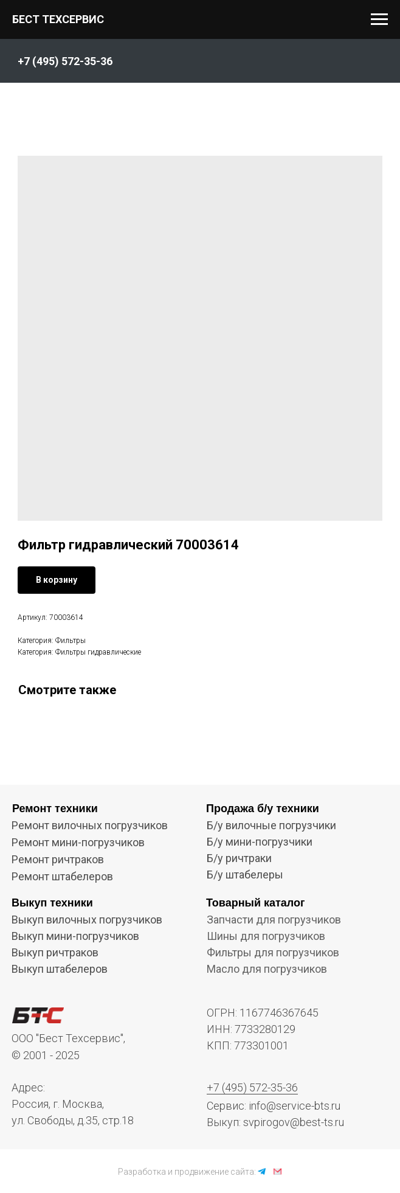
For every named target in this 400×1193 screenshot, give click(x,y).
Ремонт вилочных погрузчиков (90, 825)
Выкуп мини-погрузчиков (75, 936)
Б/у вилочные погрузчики (271, 825)
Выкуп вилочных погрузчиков (87, 919)
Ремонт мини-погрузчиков (78, 842)
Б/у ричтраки (239, 858)
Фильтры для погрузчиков (273, 952)
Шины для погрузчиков (266, 936)
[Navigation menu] (379, 19)
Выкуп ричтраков (55, 952)
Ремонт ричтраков (58, 859)
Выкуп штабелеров (60, 968)
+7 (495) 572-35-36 (252, 1087)
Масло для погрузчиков (267, 968)
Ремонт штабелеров (62, 876)
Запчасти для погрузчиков (274, 919)
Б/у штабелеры (245, 874)
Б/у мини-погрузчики (259, 841)
